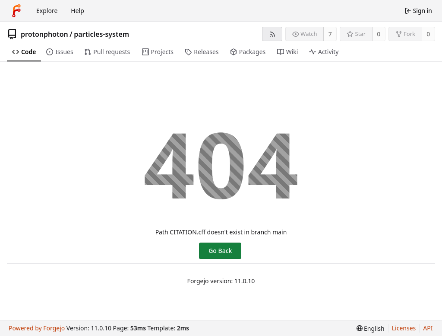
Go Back (220, 250)
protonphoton (44, 34)
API (428, 328)
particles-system (101, 34)
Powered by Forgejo (37, 328)
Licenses (404, 328)
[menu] (371, 328)
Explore (46, 10)
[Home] (16, 11)
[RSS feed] (272, 34)
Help (77, 10)
